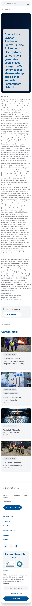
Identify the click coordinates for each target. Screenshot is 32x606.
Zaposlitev (7, 526)
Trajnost (6, 521)
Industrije (17, 496)
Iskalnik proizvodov (12, 507)
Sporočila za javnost (10, 354)
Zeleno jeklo (7, 502)
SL (23, 4)
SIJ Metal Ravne (9, 517)
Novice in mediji (9, 531)
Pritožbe (7, 535)
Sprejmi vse (16, 598)
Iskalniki (7, 540)
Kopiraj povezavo (12, 314)
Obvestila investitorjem (10, 393)
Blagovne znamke (6, 497)
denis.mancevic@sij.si (14, 300)
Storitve (26, 496)
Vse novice (5, 9)
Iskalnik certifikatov (13, 558)
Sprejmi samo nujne (16, 593)
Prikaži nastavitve (16, 588)
